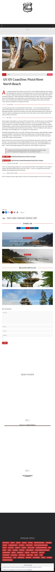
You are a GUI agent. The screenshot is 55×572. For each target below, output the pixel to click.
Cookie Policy (29, 569)
